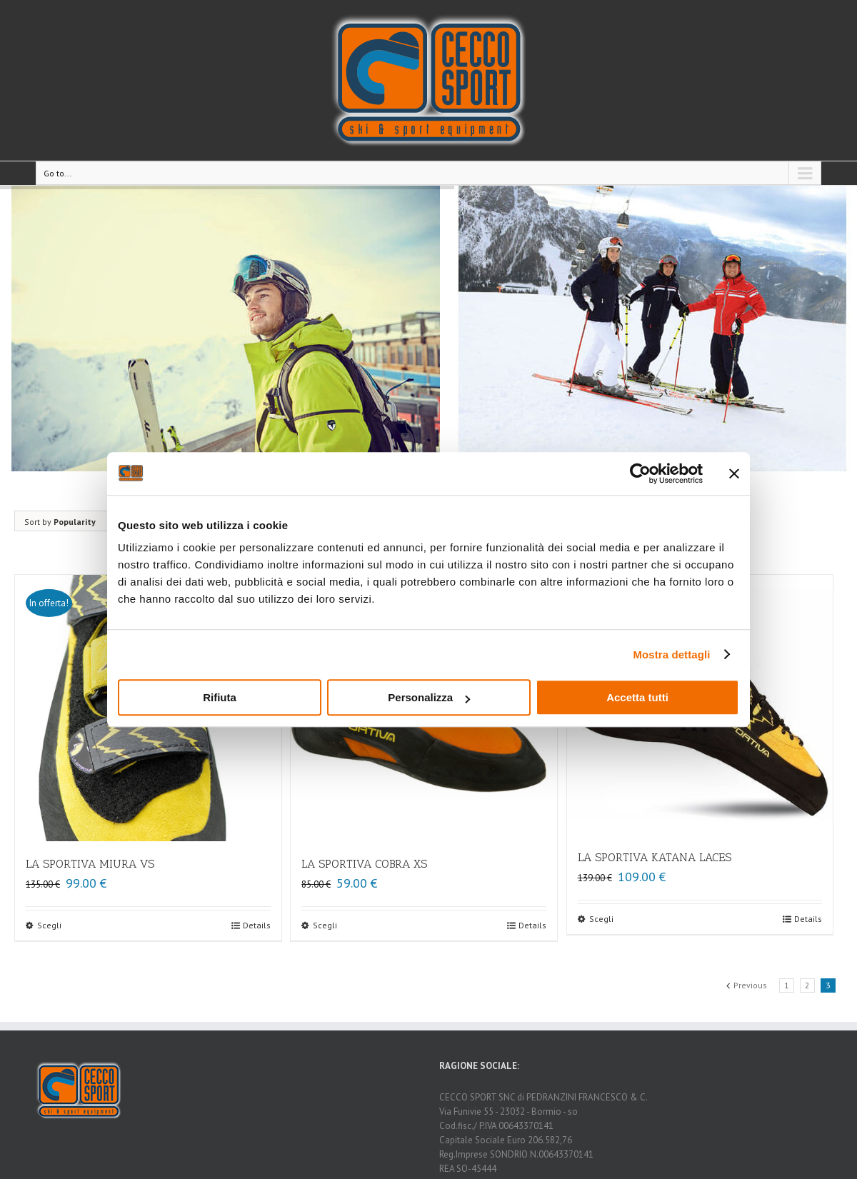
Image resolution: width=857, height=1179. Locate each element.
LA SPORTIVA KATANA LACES (654, 857)
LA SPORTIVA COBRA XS (364, 864)
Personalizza (429, 697)
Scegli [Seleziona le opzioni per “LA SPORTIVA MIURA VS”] (49, 925)
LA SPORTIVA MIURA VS (90, 864)
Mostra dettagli (671, 654)
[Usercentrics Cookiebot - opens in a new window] (640, 473)
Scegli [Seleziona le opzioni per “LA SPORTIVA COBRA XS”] (325, 925)
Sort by (60, 521)
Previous (750, 985)
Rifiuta (219, 697)
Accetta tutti (637, 697)
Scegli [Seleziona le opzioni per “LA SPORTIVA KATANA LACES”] (601, 918)
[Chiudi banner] (734, 473)
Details (257, 925)
